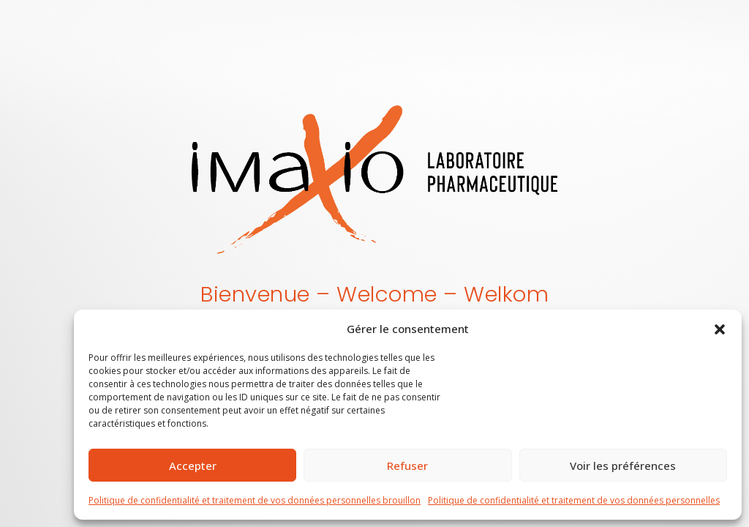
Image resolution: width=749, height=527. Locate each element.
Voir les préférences (623, 465)
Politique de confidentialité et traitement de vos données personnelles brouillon (255, 500)
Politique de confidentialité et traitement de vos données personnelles (574, 500)
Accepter (193, 465)
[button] (719, 328)
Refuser (407, 465)
